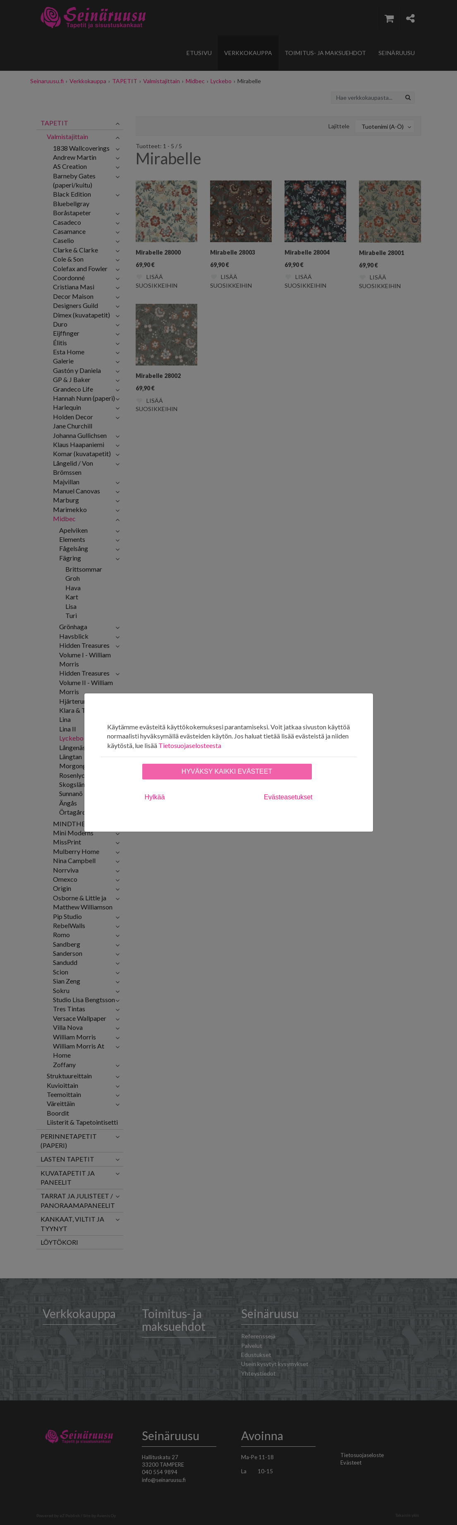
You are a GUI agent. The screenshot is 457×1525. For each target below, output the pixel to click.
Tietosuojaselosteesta (189, 745)
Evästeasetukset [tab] (288, 797)
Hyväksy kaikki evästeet (227, 771)
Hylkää (155, 797)
